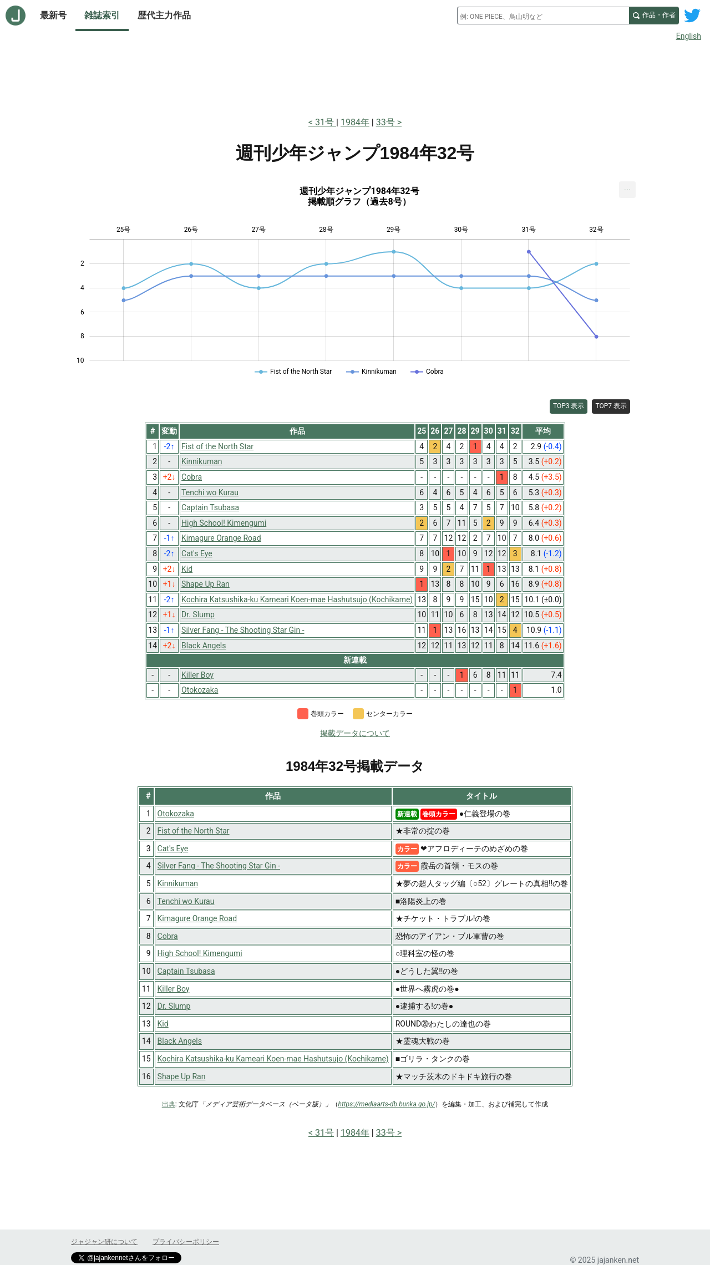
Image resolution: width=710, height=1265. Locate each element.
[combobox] (543, 15)
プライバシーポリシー (186, 1242)
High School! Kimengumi (200, 953)
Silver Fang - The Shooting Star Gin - (219, 865)
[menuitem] (627, 189)
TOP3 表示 (569, 406)
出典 (168, 1104)
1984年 (355, 122)
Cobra (168, 936)
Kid (163, 1023)
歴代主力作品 (164, 15)
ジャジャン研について (104, 1242)
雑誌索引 (102, 15)
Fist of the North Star (194, 830)
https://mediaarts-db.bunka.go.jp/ (386, 1104)
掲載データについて (355, 733)
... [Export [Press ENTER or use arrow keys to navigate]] (627, 187)
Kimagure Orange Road (197, 918)
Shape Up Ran (182, 1076)
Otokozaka (176, 813)
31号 (325, 122)
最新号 (53, 15)
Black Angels (180, 1041)
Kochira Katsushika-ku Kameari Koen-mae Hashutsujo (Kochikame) (273, 1058)
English (688, 36)
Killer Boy (174, 988)
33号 (385, 122)
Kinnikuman (178, 883)
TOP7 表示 (611, 406)
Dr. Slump (174, 1006)
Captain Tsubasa (186, 971)
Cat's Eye (173, 848)
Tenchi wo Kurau (186, 901)
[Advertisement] (355, 76)
